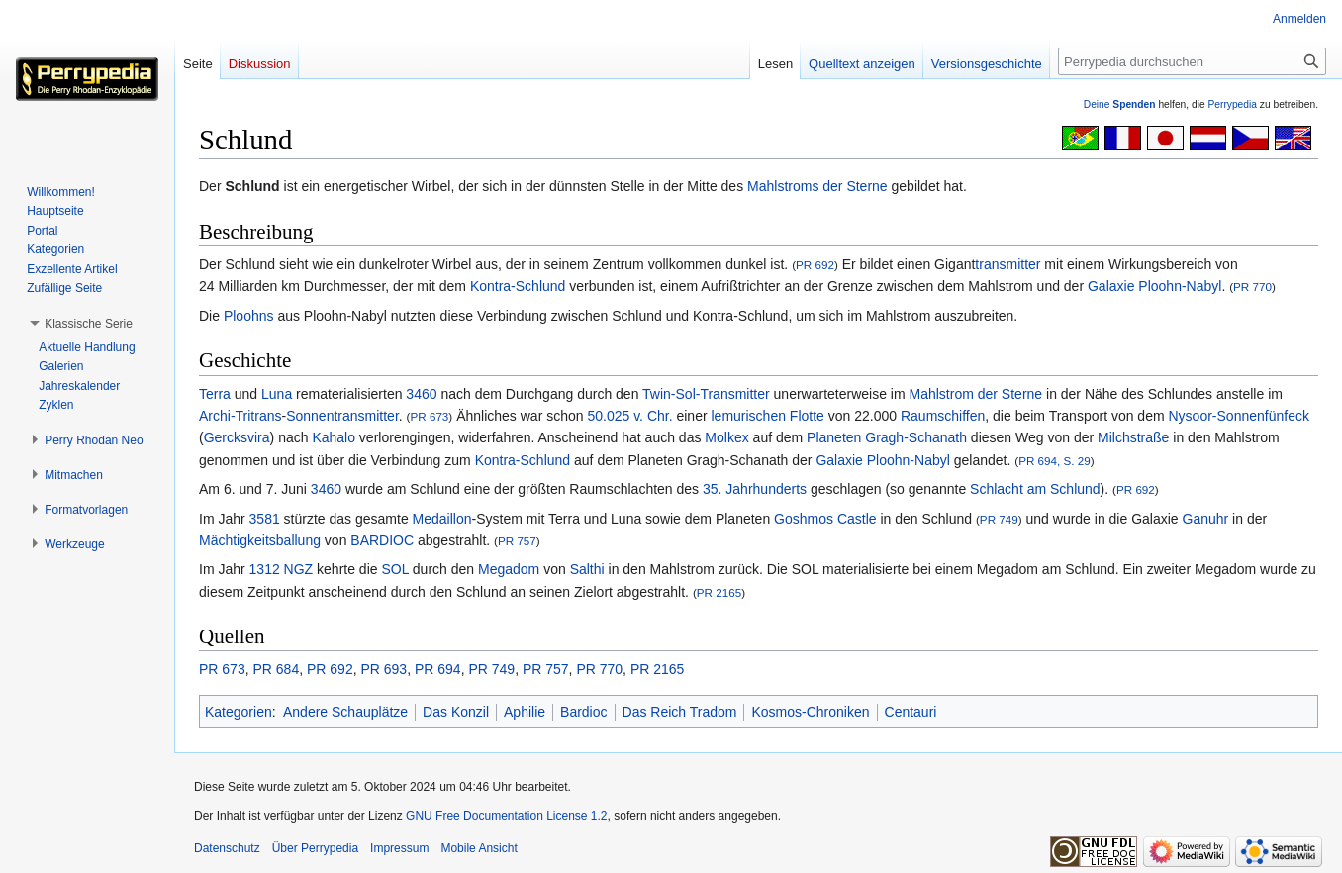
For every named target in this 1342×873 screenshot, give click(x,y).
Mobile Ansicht (478, 848)
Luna (276, 394)
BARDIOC (382, 540)
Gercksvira (237, 437)
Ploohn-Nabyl (1179, 286)
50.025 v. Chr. (629, 416)
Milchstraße (1133, 437)
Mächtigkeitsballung (260, 540)
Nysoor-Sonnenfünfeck (1239, 416)
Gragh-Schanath (916, 437)
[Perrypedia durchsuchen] (1192, 61)
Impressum (399, 848)
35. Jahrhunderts (755, 489)
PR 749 (999, 519)
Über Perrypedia (315, 848)
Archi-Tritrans (240, 416)
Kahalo (333, 437)
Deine (1120, 104)
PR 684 (275, 669)
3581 (264, 519)
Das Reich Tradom (680, 712)
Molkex (726, 437)
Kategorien (238, 712)
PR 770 (1252, 286)
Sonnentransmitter (342, 416)
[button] (89, 324)
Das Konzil (456, 712)
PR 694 (438, 669)
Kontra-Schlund (518, 286)
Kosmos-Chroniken (810, 712)
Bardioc (583, 712)
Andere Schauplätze (345, 712)
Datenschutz (227, 848)
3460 (421, 394)
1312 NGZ (281, 569)
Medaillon (442, 519)
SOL (395, 569)
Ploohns (249, 316)
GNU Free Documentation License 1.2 (506, 816)
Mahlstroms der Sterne (817, 186)
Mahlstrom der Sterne (976, 394)
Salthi (587, 569)
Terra (215, 394)
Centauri (911, 712)
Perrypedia (1232, 104)
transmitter (1007, 264)
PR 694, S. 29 (1054, 460)
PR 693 (383, 669)
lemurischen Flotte (768, 416)
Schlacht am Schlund (1035, 489)
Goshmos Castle (825, 519)
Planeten (834, 437)
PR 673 (429, 416)
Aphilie (524, 712)
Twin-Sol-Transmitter (706, 394)
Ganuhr (1206, 519)
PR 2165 (719, 592)
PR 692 (815, 264)
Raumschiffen (943, 416)
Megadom (508, 569)
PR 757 (517, 540)
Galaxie (1111, 286)
